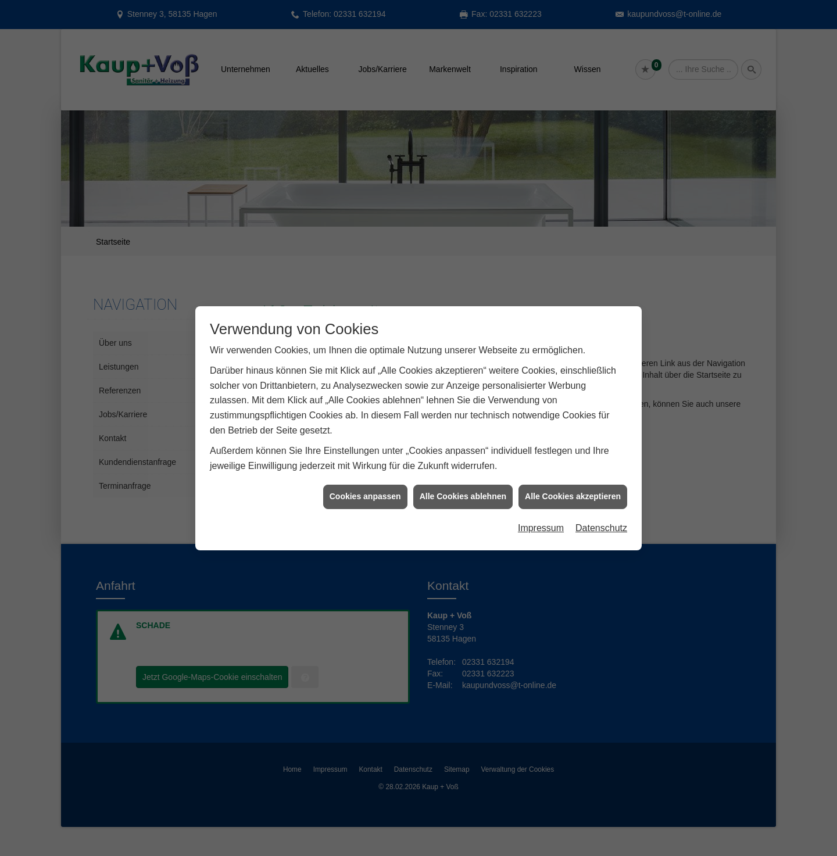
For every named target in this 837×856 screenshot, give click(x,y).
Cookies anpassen (365, 491)
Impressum (541, 522)
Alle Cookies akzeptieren (573, 491)
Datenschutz (601, 522)
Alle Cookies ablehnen (463, 491)
